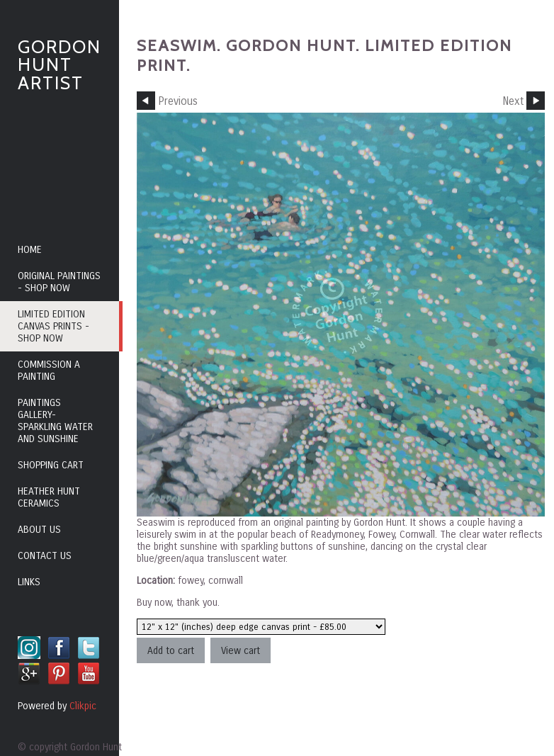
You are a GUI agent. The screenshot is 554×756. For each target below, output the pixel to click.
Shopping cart (51, 465)
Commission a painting (49, 371)
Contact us (45, 556)
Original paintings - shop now (59, 282)
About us (39, 530)
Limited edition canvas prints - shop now (53, 326)
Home (30, 250)
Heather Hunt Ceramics (49, 497)
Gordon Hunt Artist (59, 65)
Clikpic (82, 706)
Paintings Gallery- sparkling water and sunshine (55, 421)
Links (29, 582)
